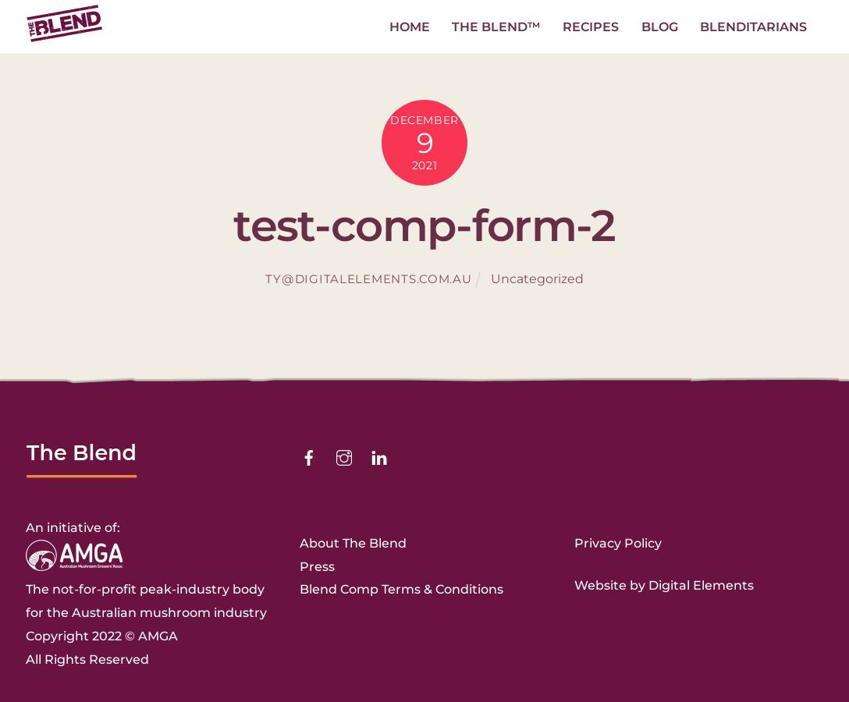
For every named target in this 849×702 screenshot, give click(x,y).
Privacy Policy (618, 543)
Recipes (591, 27)
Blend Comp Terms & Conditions (401, 589)
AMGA (158, 636)
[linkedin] (379, 456)
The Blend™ (496, 27)
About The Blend (353, 543)
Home (409, 27)
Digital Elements (701, 585)
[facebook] (309, 456)
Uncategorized (537, 278)
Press (317, 566)
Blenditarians (753, 27)
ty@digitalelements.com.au (368, 279)
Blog (659, 27)
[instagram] (344, 456)
